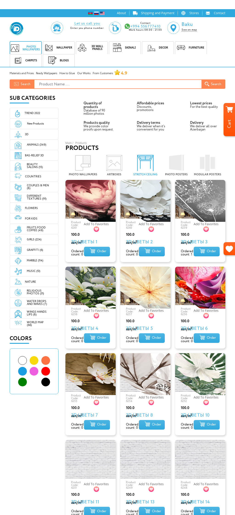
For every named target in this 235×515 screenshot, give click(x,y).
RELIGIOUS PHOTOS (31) (35, 292)
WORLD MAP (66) (35, 323)
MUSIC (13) (33, 271)
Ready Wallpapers (46, 73)
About (121, 13)
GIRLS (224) (34, 239)
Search (213, 84)
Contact (219, 13)
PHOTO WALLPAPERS (27, 449)
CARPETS (17, 483)
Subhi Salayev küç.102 (136, 454)
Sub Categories (32, 98)
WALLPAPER (20, 454)
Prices (69, 471)
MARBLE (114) (35, 261)
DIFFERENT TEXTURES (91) (36, 197)
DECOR (15, 471)
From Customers (110, 73)
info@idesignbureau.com (139, 445)
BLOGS (57, 60)
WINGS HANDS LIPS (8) (37, 313)
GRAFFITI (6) (35, 250)
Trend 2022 (32, 113)
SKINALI (16, 466)
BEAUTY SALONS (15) (35, 166)
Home (69, 449)
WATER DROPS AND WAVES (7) (37, 302)
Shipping (71, 466)
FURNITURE (19, 477)
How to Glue (67, 73)
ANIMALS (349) (36, 145)
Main (68, 143)
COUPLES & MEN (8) (38, 187)
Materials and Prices (22, 73)
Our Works (83, 73)
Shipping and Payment (157, 13)
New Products (31, 124)
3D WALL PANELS (24, 460)
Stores (194, 13)
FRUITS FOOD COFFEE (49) (36, 229)
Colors (21, 339)
